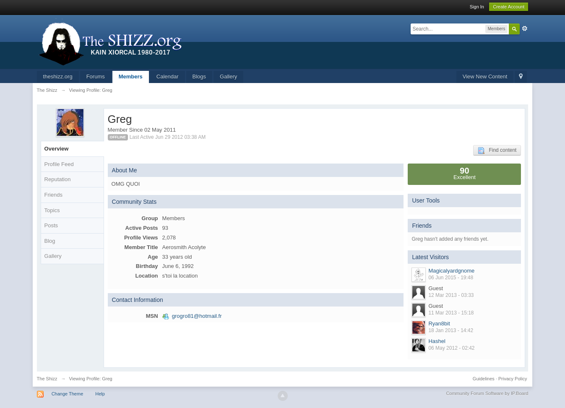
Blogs (199, 76)
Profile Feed (59, 164)
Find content (497, 150)
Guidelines (484, 378)
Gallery (228, 76)
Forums (95, 76)
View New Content (485, 76)
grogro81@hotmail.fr (197, 316)
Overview (56, 149)
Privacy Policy (512, 378)
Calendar (167, 76)
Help (100, 393)
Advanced (524, 28)
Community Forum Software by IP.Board (487, 393)
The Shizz (47, 378)
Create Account (508, 6)
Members (131, 76)
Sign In (477, 6)
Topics (52, 210)
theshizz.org (58, 76)
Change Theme (67, 393)
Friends (53, 195)
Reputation (57, 179)
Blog (49, 241)
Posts (51, 225)
